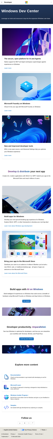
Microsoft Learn (16, 385)
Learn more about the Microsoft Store (15, 273)
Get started (26, 301)
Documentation (16, 375)
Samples (13, 405)
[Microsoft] (26, 2)
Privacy (13, 434)
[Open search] (51, 2)
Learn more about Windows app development (18, 226)
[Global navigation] (1, 2)
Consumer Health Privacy (25, 434)
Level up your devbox (26, 338)
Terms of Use (38, 434)
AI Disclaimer (5, 434)
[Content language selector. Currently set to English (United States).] (9, 430)
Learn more (7, 68)
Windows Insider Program (19, 395)
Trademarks (4, 436)
